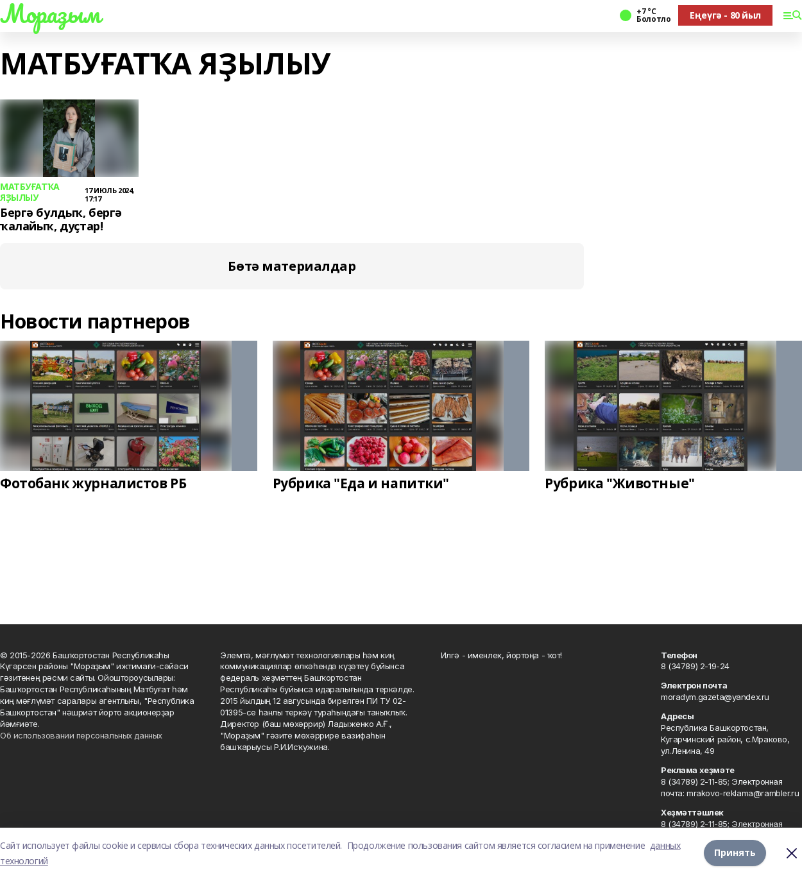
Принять (735, 853)
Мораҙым (50, 13)
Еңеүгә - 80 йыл (725, 15)
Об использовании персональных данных (81, 735)
